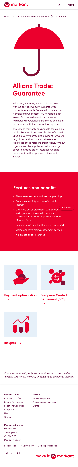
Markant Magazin (12, 440)
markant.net (10, 428)
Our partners (10, 409)
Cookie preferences (47, 445)
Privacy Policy (27, 445)
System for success (13, 402)
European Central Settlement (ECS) (54, 297)
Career (7, 417)
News (6, 413)
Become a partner (41, 398)
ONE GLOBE (10, 436)
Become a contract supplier (46, 402)
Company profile (12, 398)
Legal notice (10, 445)
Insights (10, 343)
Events (36, 406)
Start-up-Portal (11, 432)
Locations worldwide (14, 406)
